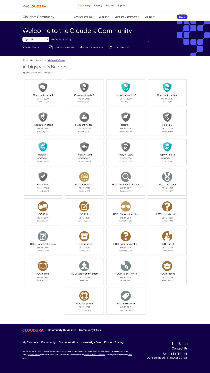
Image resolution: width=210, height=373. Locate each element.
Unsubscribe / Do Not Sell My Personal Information (104, 351)
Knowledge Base (91, 342)
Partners (109, 5)
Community (84, 5)
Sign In (182, 17)
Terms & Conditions (56, 351)
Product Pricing (114, 342)
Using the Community (126, 16)
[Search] (99, 39)
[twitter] (179, 343)
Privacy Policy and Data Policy (75, 351)
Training (98, 5)
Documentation (68, 342)
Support (122, 5)
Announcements (83, 16)
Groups (148, 16)
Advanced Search (30, 47)
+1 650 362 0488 (177, 357)
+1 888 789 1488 (178, 353)
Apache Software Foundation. (94, 355)
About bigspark (36, 60)
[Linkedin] (186, 343)
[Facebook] (173, 343)
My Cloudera (30, 342)
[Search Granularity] (36, 39)
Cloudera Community (38, 17)
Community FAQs (90, 329)
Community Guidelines (62, 329)
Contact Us (180, 348)
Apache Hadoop (34, 355)
